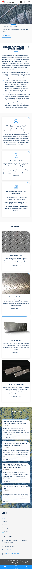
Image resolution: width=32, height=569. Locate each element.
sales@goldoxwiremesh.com (12, 550)
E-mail (5, 568)
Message (15, 568)
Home (26, 568)
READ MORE (6, 36)
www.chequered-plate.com (12, 553)
